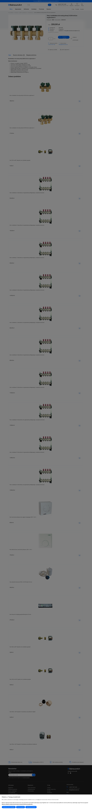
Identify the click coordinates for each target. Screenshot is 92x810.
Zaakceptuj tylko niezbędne (9, 807)
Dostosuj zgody (20, 807)
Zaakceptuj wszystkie (31, 807)
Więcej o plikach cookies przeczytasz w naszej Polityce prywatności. (17, 804)
